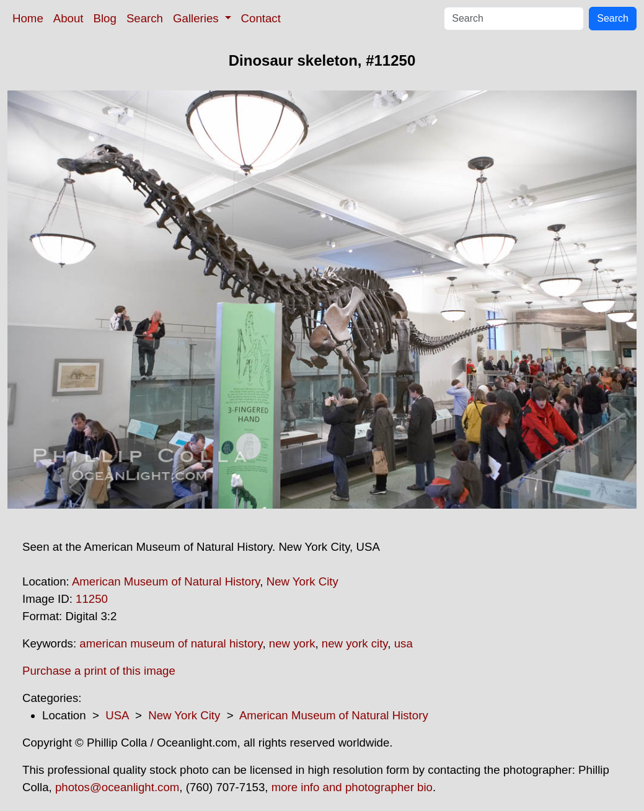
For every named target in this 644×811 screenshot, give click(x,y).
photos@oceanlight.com (117, 787)
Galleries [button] (197, 18)
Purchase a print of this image (98, 670)
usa (403, 643)
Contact (261, 18)
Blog (105, 18)
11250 (92, 598)
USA (116, 715)
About (68, 18)
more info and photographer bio (352, 787)
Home (27, 18)
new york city (354, 643)
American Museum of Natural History (166, 581)
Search (144, 18)
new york (292, 643)
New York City (302, 581)
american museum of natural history (170, 643)
